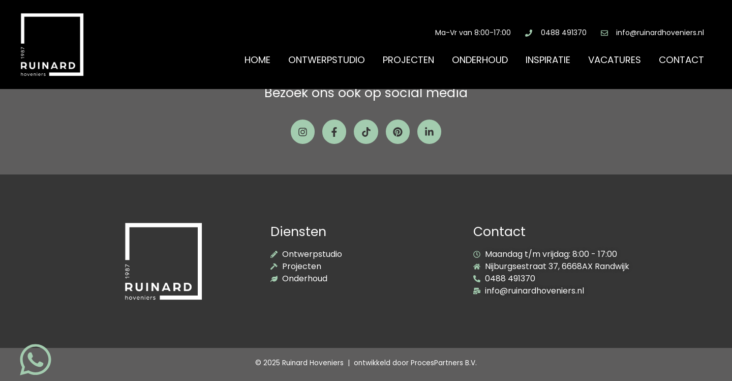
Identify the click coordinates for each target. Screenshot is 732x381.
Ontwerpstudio (326, 59)
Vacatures (614, 59)
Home (257, 59)
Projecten (408, 59)
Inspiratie (548, 59)
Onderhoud (480, 59)
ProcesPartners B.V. (444, 363)
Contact (681, 59)
